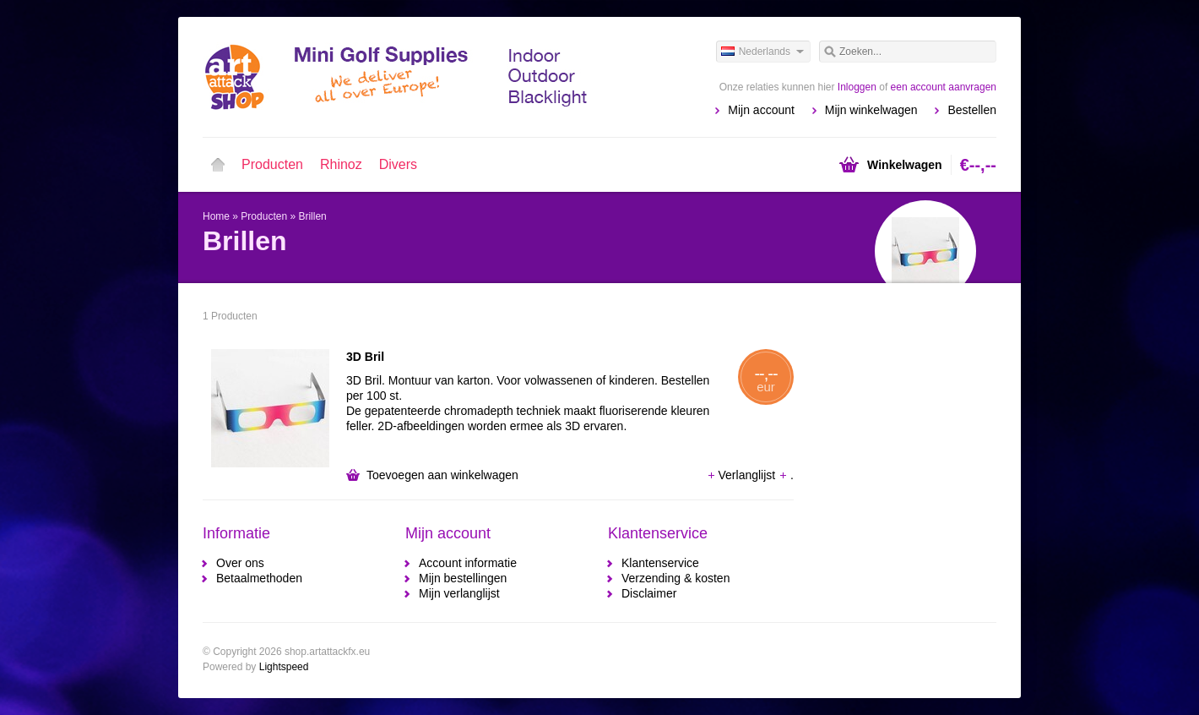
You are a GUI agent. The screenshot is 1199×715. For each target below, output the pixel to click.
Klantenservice (660, 563)
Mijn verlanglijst (459, 593)
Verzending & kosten (675, 578)
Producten (272, 164)
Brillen (312, 216)
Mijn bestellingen (463, 578)
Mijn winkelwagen (871, 110)
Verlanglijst (743, 475)
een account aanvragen (943, 87)
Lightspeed (284, 667)
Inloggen (857, 87)
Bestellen (971, 110)
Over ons (240, 563)
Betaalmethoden (259, 578)
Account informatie (468, 563)
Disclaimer (648, 593)
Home (218, 164)
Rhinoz (341, 164)
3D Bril (365, 356)
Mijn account (761, 110)
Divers (398, 164)
